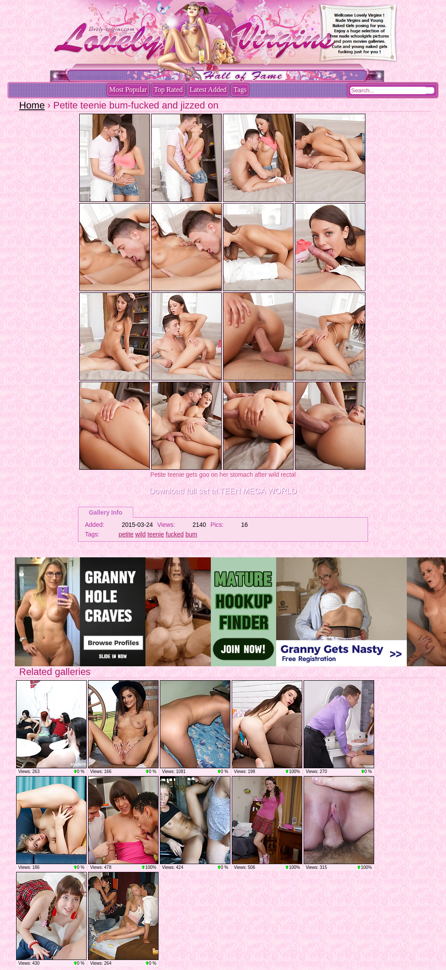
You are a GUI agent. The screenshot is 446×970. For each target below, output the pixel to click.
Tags (240, 89)
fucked (175, 534)
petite (125, 534)
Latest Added (207, 89)
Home (32, 105)
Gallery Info (105, 512)
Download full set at (223, 491)
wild (140, 534)
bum (191, 534)
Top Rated (168, 89)
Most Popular (128, 89)
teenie (156, 534)
